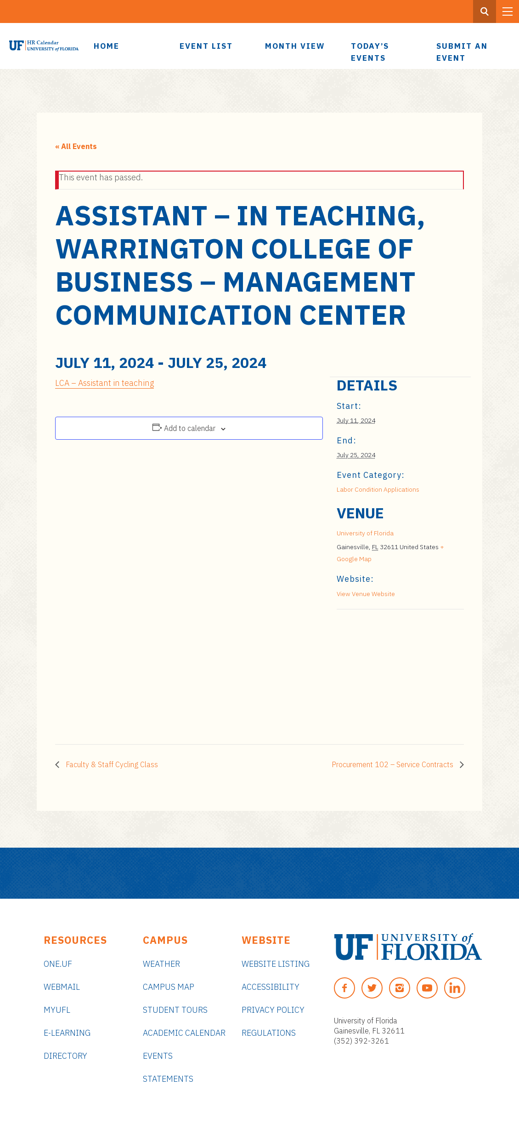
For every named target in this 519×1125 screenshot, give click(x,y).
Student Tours (175, 1009)
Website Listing (276, 964)
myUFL (57, 1009)
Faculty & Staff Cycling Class (111, 764)
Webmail (62, 987)
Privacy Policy (273, 1009)
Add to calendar (189, 428)
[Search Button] (484, 11)
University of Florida (365, 533)
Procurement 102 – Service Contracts (393, 764)
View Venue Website (366, 594)
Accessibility (270, 987)
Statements (168, 1078)
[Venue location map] (385, 672)
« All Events (76, 146)
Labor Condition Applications (378, 489)
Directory (65, 1055)
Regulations (269, 1032)
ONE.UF (58, 964)
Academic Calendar (184, 1032)
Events (158, 1055)
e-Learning (67, 1032)
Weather (161, 964)
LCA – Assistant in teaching (104, 383)
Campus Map (168, 987)
